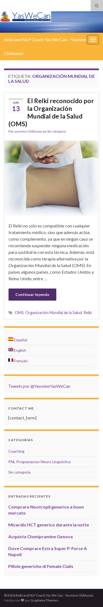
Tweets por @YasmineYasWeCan (39, 386)
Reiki (87, 312)
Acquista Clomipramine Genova (40, 536)
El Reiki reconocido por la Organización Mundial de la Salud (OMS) (51, 112)
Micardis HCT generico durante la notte (48, 524)
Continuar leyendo (32, 294)
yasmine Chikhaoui (28, 131)
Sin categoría (56, 131)
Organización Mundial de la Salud (53, 312)
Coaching (16, 451)
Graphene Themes (44, 600)
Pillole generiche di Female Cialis (40, 566)
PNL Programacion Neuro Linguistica (39, 461)
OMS (19, 312)
